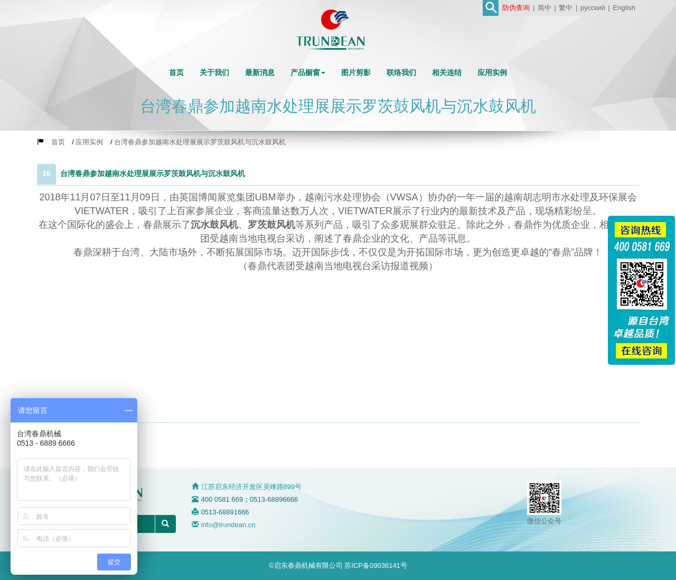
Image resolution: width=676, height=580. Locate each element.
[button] (308, 72)
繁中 (565, 8)
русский (592, 8)
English (624, 8)
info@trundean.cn (228, 525)
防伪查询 (516, 8)
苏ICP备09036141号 (375, 565)
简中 (544, 8)
